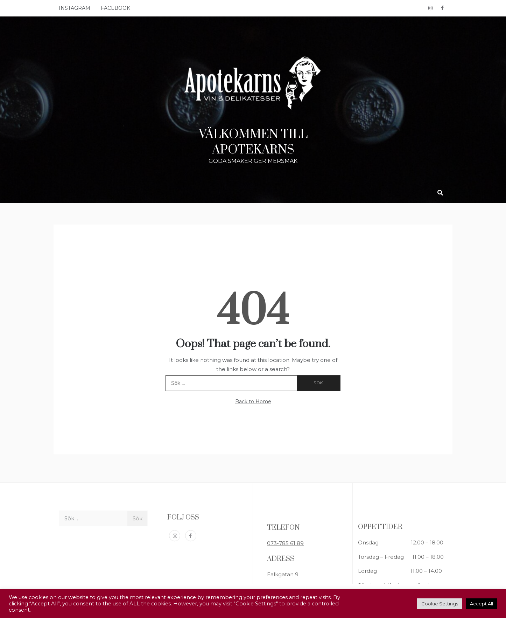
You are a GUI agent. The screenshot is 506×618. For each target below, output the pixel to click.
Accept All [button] (481, 603)
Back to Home (253, 401)
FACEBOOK (115, 8)
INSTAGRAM (74, 8)
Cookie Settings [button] (439, 603)
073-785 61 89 (285, 572)
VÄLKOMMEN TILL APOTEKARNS (253, 142)
